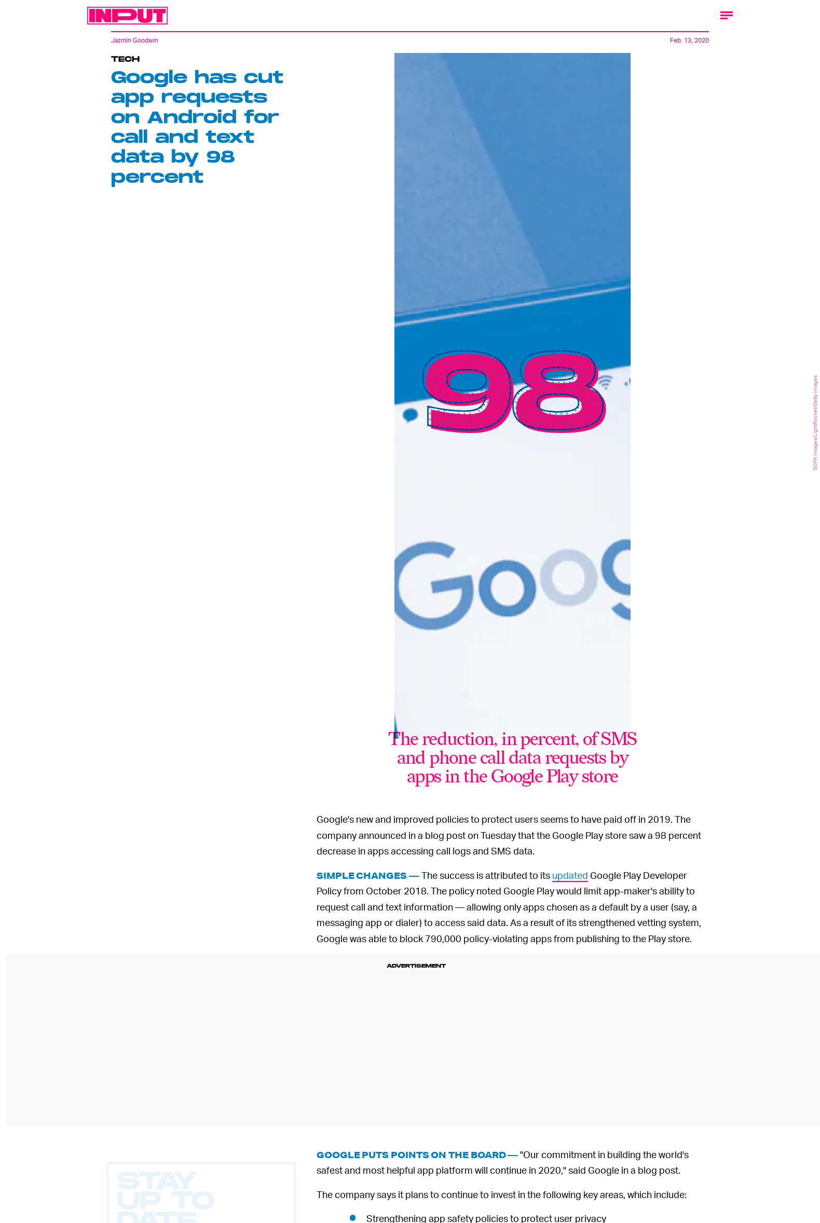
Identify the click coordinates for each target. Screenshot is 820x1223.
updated (570, 875)
